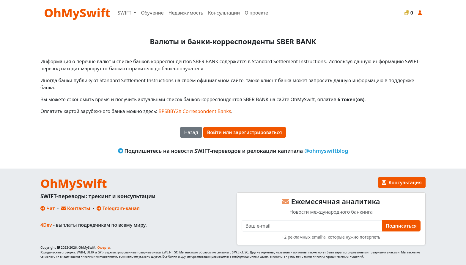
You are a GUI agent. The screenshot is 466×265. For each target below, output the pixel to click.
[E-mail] (312, 225)
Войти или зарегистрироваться (244, 132)
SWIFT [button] (125, 12)
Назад (191, 132)
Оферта (103, 247)
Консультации (224, 12)
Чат (47, 208)
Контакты (75, 208)
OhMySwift (77, 12)
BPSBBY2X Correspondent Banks (194, 111)
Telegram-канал (118, 208)
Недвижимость (186, 12)
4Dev (46, 225)
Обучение (152, 12)
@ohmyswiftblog (326, 150)
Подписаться (401, 226)
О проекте (256, 12)
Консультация (402, 182)
